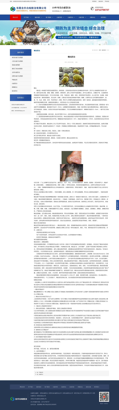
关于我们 (26, 17)
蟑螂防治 (14, 87)
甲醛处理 (14, 79)
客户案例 (48, 17)
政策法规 (88, 387)
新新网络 (39, 404)
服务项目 (37, 17)
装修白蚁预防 (16, 65)
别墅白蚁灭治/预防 (17, 76)
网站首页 (15, 17)
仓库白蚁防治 (16, 72)
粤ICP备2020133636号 (49, 404)
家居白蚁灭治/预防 (17, 57)
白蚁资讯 (59, 17)
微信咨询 (101, 1)
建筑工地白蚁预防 (17, 68)
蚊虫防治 (14, 91)
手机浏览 (107, 1)
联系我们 (94, 1)
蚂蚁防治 (41, 374)
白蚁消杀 (81, 17)
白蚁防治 (70, 17)
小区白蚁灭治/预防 (17, 61)
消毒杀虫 (92, 17)
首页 (100, 50)
